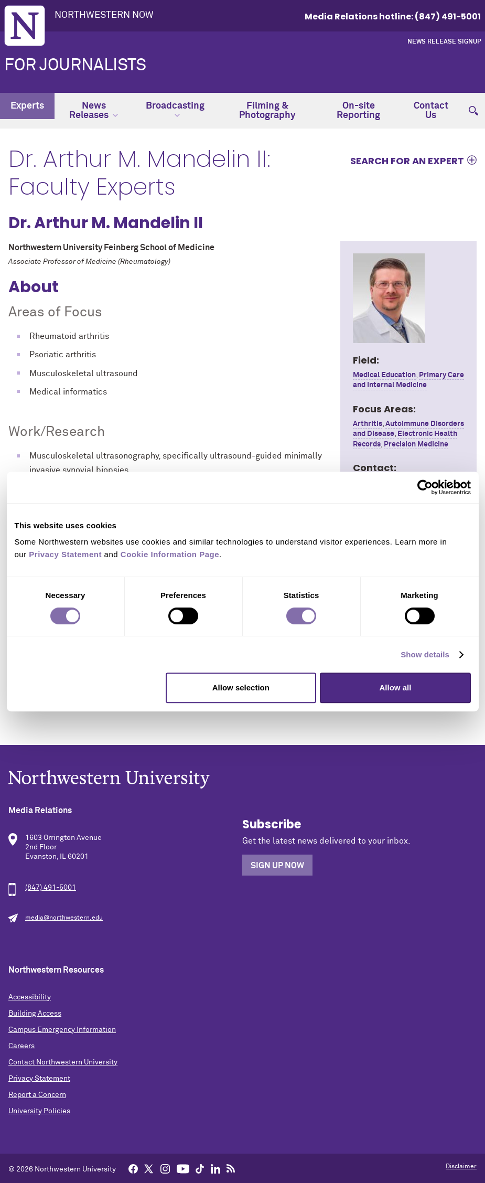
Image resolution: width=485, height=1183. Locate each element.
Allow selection (241, 687)
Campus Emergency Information (62, 1029)
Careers (21, 1046)
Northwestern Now (104, 15)
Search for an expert (407, 160)
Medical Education (384, 375)
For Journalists (75, 65)
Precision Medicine (416, 444)
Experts (27, 106)
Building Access (34, 1013)
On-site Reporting (358, 110)
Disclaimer (461, 1167)
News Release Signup (444, 42)
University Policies (39, 1111)
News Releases (93, 110)
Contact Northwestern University (62, 1062)
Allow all (396, 687)
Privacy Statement (39, 1078)
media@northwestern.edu (64, 918)
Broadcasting (175, 109)
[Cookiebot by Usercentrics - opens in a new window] (425, 487)
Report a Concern (37, 1095)
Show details (425, 654)
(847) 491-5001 (50, 887)
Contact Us (431, 110)
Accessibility (29, 997)
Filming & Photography (267, 110)
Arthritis (367, 424)
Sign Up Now (277, 865)
